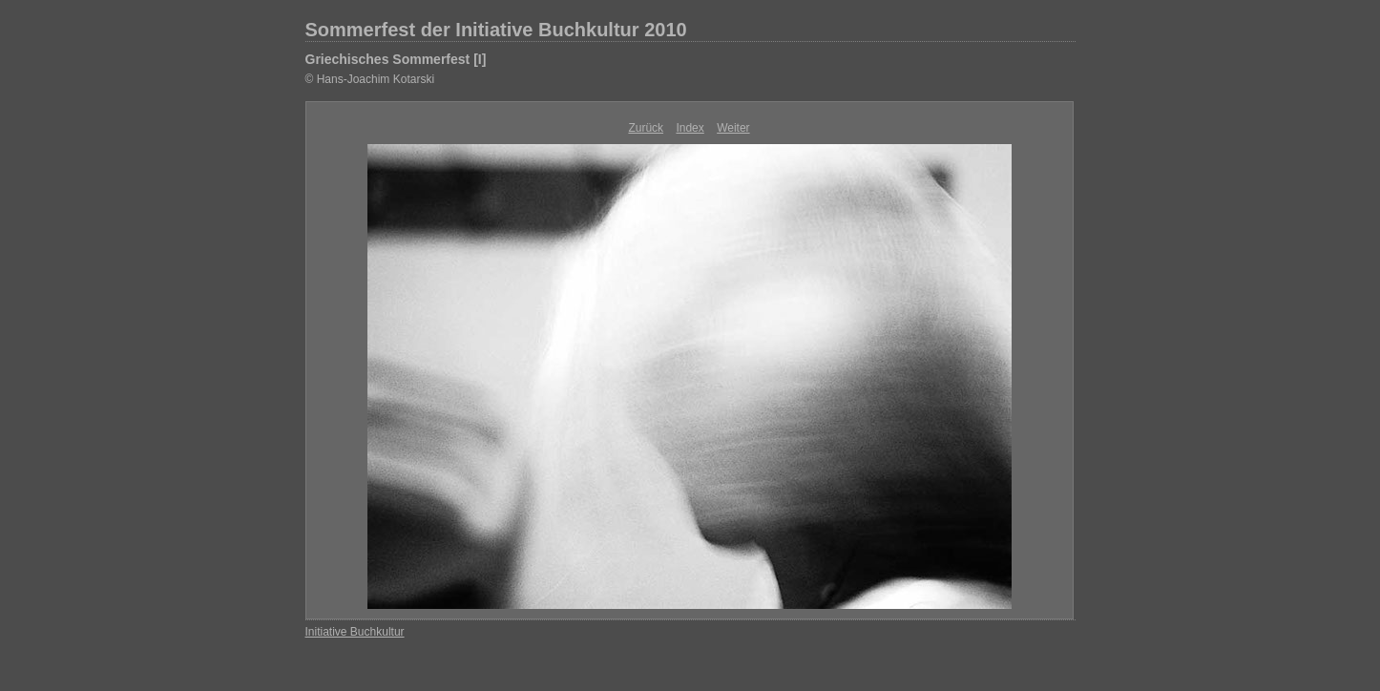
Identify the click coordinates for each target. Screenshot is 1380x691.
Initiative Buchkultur (355, 632)
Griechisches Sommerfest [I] (396, 59)
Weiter (733, 128)
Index (689, 128)
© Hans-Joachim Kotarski (370, 79)
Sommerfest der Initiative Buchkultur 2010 (496, 29)
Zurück (645, 128)
